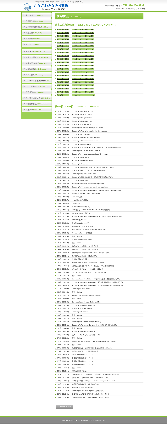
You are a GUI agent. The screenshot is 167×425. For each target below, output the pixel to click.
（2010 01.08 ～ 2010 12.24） (83, 42)
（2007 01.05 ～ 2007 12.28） (83, 33)
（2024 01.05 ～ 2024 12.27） (83, 88)
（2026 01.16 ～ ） (83, 95)
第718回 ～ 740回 (63, 82)
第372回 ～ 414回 (63, 49)
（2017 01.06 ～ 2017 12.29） (83, 65)
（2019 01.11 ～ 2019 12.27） (83, 72)
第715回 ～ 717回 (63, 75)
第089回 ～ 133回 (63, 29)
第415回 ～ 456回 (63, 52)
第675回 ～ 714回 (63, 72)
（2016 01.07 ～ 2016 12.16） (83, 62)
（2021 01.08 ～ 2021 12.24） (83, 79)
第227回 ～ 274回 (63, 39)
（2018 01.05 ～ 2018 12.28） (83, 69)
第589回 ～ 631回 (63, 65)
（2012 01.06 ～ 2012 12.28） (83, 49)
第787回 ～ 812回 (63, 92)
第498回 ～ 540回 (63, 59)
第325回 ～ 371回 (63, 46)
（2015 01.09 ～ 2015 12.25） (83, 59)
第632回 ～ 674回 (63, 69)
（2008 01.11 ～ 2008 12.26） (83, 36)
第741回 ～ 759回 (63, 85)
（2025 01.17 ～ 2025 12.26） (83, 92)
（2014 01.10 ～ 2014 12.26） (83, 56)
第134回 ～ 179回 (63, 33)
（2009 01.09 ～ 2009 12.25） (83, 39)
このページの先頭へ (64, 407)
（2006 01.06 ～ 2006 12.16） (83, 29)
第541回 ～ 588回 (63, 62)
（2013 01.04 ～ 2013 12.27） (83, 52)
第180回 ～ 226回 (63, 36)
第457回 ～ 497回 (63, 56)
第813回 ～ (63, 95)
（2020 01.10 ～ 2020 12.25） (83, 75)
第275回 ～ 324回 (63, 42)
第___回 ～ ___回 (63, 79)
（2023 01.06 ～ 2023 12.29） (83, 85)
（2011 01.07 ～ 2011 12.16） (83, 46)
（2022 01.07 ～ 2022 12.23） (83, 82)
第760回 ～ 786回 (63, 88)
